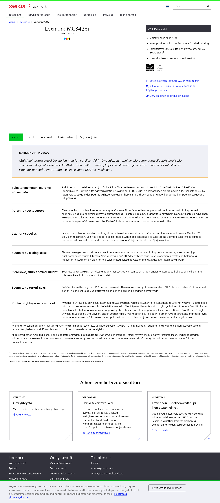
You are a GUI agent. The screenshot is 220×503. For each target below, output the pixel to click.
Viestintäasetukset (61, 463)
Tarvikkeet (46, 137)
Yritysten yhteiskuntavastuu (25, 473)
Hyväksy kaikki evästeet (167, 488)
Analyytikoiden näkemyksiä (107, 473)
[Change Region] (167, 6)
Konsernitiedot (17, 463)
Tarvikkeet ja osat (39, 14)
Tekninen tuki (128, 14)
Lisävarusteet (66, 137)
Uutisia (95, 463)
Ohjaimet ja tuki (91, 137)
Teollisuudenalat (67, 14)
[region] (110, 491)
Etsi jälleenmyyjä (59, 478)
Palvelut (108, 14)
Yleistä (16, 137)
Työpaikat (14, 468)
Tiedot (30, 137)
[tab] (16, 137)
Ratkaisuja (89, 14)
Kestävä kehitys (18, 478)
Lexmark (16, 457)
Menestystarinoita (102, 468)
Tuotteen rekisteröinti (62, 473)
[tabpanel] (110, 244)
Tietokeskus (101, 457)
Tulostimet (15, 14)
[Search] (208, 6)
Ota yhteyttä (61, 457)
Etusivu (27, 5)
